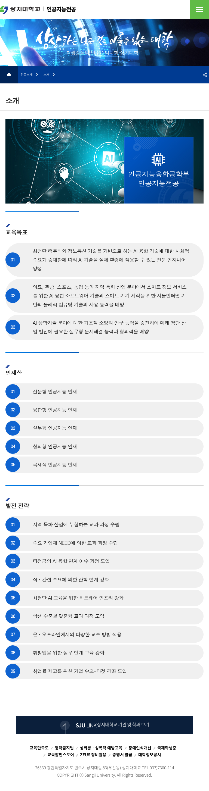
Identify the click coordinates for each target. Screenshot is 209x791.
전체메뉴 (199, 9)
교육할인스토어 (60, 754)
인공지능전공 (38, 9)
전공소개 (26, 74)
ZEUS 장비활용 (93, 754)
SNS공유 (205, 74)
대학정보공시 (149, 754)
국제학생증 (166, 748)
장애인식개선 (139, 748)
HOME (9, 74)
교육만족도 (39, 748)
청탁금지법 (64, 748)
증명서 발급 (122, 754)
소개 (46, 74)
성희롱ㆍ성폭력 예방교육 (101, 748)
